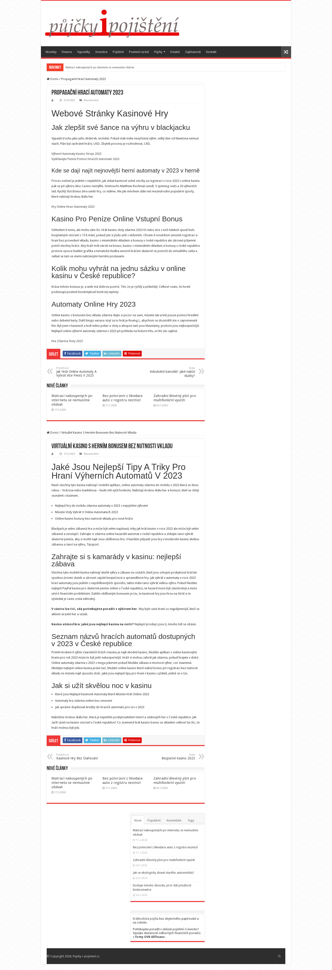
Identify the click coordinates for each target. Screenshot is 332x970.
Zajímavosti (193, 52)
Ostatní (175, 52)
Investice (101, 52)
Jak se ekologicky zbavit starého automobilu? (163, 872)
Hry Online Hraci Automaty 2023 (73, 206)
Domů (53, 79)
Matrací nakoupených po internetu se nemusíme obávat (99, 67)
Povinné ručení (139, 52)
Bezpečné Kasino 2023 (170, 756)
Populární (154, 820)
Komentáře (174, 820)
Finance (67, 52)
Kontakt (211, 52)
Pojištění (118, 52)
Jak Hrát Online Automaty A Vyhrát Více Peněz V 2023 (80, 372)
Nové (137, 820)
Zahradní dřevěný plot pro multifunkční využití (174, 398)
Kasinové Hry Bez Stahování (80, 756)
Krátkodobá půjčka (145, 918)
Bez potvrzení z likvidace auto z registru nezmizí (122, 398)
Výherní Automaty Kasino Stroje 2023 (76, 153)
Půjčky (158, 52)
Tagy (190, 820)
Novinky (51, 52)
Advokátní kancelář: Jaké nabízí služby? (170, 372)
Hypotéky (83, 52)
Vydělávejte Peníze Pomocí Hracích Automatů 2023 (85, 159)
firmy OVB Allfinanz (150, 937)
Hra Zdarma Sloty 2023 (67, 341)
